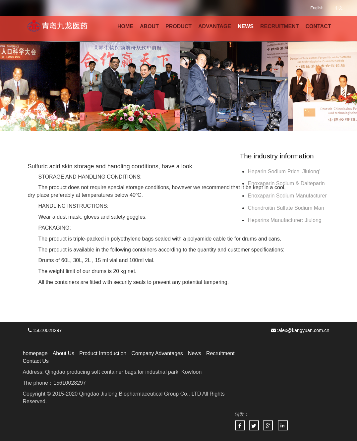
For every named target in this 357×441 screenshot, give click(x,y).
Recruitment (222, 353)
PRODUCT (178, 26)
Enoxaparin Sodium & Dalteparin (286, 183)
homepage (35, 353)
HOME (125, 26)
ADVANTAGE (214, 26)
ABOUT (149, 26)
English (316, 8)
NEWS (246, 26)
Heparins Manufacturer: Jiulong (284, 220)
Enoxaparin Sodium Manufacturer (287, 195)
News (196, 353)
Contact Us (36, 361)
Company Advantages (159, 353)
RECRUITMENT (279, 26)
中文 (339, 8)
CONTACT (318, 26)
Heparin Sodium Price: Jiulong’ (284, 171)
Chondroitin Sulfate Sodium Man (286, 208)
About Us (64, 353)
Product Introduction (103, 353)
